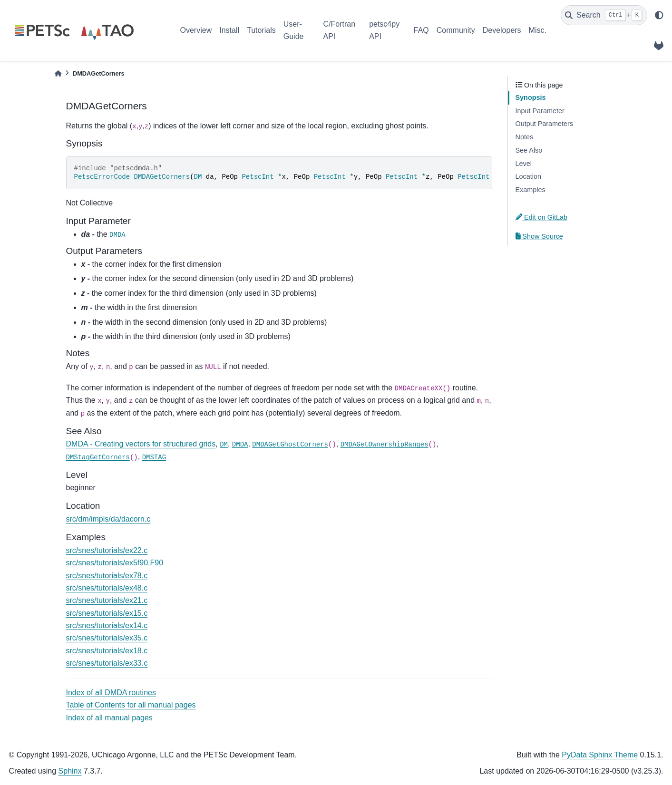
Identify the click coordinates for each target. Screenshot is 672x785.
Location (528, 176)
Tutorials (261, 30)
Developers (502, 30)
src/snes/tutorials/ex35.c (107, 638)
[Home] (58, 73)
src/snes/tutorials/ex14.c (107, 625)
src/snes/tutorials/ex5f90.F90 (115, 563)
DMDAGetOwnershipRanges (385, 444)
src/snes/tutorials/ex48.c (107, 588)
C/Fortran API (339, 30)
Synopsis (531, 97)
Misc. (537, 30)
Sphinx (70, 771)
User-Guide (293, 30)
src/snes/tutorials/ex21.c (107, 600)
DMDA (117, 235)
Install (229, 30)
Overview (196, 30)
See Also (529, 150)
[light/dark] (659, 15)
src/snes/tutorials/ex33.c (107, 663)
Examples (530, 190)
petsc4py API (384, 30)
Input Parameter (540, 111)
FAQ (421, 30)
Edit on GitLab (542, 217)
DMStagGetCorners (98, 457)
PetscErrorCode (102, 177)
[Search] (604, 15)
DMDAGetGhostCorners (290, 444)
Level (524, 163)
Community (456, 30)
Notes (525, 137)
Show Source (539, 236)
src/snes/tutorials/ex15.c (107, 613)
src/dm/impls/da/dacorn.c (108, 519)
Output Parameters (545, 123)
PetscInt (257, 177)
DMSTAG (154, 457)
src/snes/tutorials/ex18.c (107, 651)
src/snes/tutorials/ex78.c (107, 576)
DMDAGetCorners (162, 177)
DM (198, 177)
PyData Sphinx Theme (600, 755)
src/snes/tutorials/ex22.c (107, 550)
